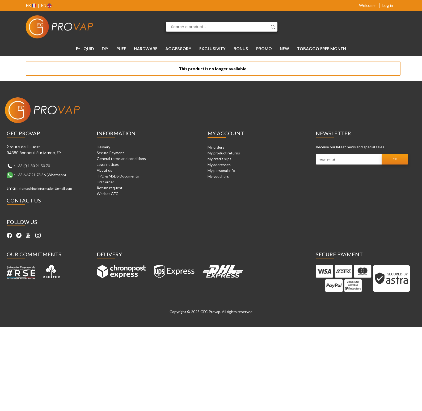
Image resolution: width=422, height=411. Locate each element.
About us (104, 170)
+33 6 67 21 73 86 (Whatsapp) (41, 174)
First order (105, 182)
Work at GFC (107, 193)
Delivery (103, 147)
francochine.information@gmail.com (45, 189)
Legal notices (108, 164)
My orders (216, 147)
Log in (387, 5)
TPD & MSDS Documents (118, 176)
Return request (110, 187)
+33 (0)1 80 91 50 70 (33, 165)
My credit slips (219, 159)
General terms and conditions (121, 158)
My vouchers (218, 176)
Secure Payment (110, 152)
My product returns (224, 153)
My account (226, 133)
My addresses (219, 164)
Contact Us (24, 200)
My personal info (221, 170)
